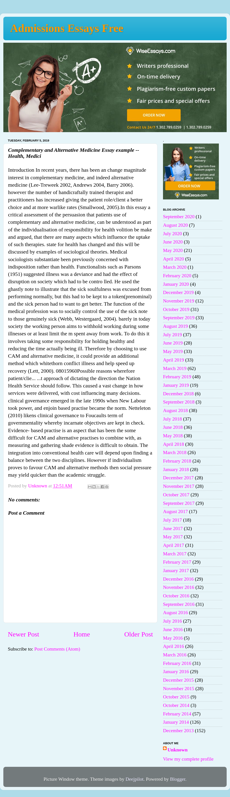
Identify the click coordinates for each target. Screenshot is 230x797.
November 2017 (178, 486)
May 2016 (173, 638)
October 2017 (176, 494)
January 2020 (176, 284)
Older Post (138, 634)
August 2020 (175, 225)
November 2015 (178, 688)
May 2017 (173, 536)
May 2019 (173, 351)
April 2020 (173, 259)
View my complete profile (188, 759)
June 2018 (173, 427)
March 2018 (174, 452)
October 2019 (176, 309)
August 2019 (175, 326)
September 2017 (178, 503)
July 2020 (172, 233)
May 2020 (173, 250)
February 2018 (177, 461)
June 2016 (173, 629)
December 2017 (178, 477)
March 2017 (174, 553)
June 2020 (173, 242)
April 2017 (173, 545)
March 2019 (174, 368)
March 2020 (174, 267)
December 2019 (178, 292)
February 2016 (177, 663)
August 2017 (175, 511)
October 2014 (176, 705)
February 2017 (177, 562)
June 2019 (173, 343)
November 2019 (178, 301)
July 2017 (172, 520)
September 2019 (178, 317)
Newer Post (23, 634)
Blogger (177, 779)
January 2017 (176, 570)
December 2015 (178, 680)
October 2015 (176, 697)
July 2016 (172, 621)
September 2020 (178, 216)
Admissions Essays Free (66, 28)
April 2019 (173, 360)
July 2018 (172, 419)
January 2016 (176, 671)
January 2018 (176, 469)
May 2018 (173, 435)
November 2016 (178, 587)
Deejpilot (134, 779)
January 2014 (176, 722)
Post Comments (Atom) (57, 649)
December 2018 (178, 393)
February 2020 (177, 275)
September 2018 (178, 402)
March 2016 (174, 654)
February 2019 (177, 376)
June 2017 (173, 528)
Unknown (177, 750)
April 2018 (173, 444)
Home (81, 634)
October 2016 (176, 595)
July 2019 (172, 334)
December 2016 (178, 579)
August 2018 (175, 410)
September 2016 (178, 604)
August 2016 (175, 612)
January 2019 (176, 385)
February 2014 (177, 714)
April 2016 (173, 646)
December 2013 (178, 730)
